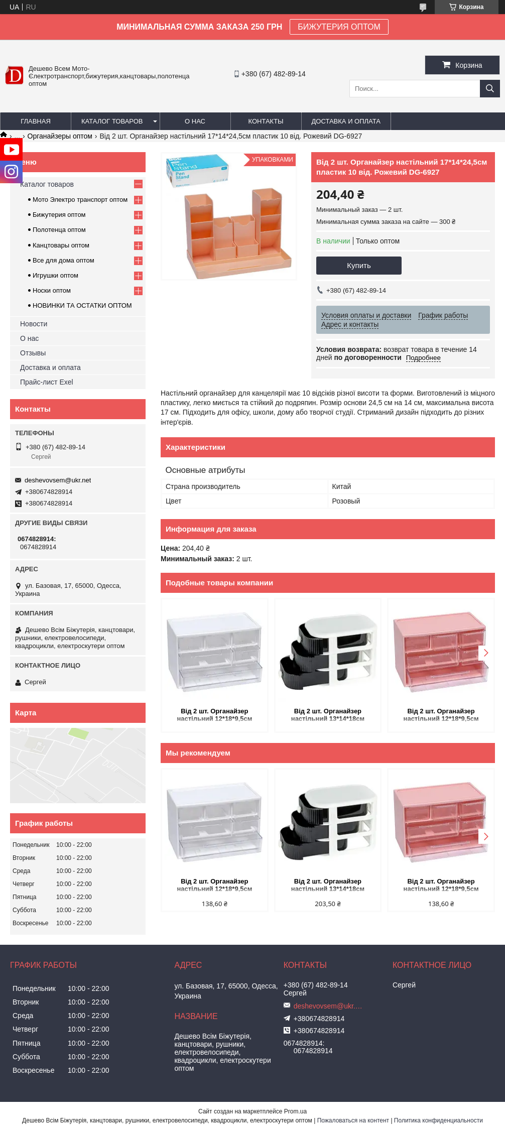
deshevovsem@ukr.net (58, 480)
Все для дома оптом (63, 260)
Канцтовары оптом (61, 245)
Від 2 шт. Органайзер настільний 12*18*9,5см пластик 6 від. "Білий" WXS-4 (215, 715)
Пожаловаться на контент (353, 1120)
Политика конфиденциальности (438, 1120)
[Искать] (490, 88)
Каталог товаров (112, 121)
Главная (36, 121)
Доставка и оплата (346, 121)
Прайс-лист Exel (46, 382)
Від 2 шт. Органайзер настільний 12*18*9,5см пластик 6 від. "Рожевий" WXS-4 (441, 715)
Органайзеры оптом (60, 136)
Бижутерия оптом (59, 214)
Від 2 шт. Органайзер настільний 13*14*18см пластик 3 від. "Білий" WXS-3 (327, 715)
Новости (33, 324)
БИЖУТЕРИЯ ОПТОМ (339, 27)
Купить (358, 265)
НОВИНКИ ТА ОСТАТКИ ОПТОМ (82, 305)
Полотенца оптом (59, 229)
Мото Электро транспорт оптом (80, 199)
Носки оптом (52, 290)
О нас (195, 121)
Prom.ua (295, 1111)
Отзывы (33, 353)
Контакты (265, 121)
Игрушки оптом (55, 275)
